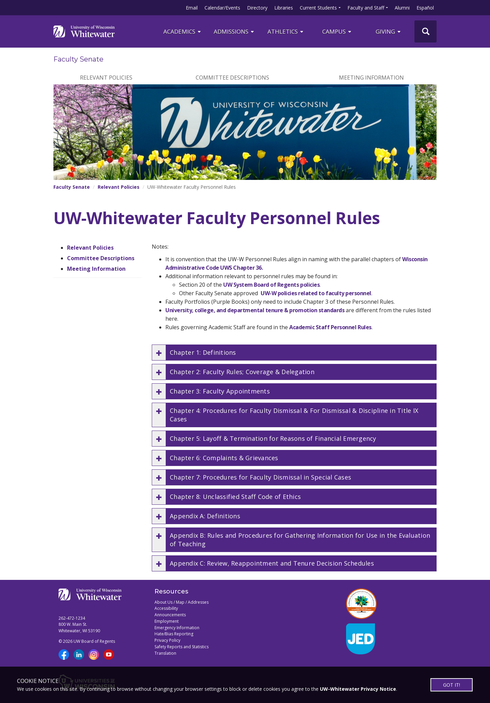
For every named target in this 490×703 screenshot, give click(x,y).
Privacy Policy (167, 640)
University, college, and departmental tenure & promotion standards (254, 310)
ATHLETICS (285, 31)
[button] (294, 352)
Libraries (283, 7)
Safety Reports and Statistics (181, 647)
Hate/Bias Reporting (173, 634)
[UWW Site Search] (425, 31)
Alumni (402, 7)
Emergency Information (176, 628)
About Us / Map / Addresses (181, 602)
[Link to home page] (84, 31)
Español (425, 7)
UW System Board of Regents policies (271, 284)
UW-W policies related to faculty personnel (316, 293)
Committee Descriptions (232, 77)
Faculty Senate (78, 59)
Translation (165, 653)
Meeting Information (371, 77)
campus (337, 31)
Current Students (318, 7)
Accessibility (166, 608)
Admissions (234, 31)
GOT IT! (451, 685)
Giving (389, 31)
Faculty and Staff (365, 7)
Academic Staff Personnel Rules (330, 327)
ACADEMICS (182, 31)
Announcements (170, 615)
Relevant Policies (106, 77)
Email (192, 7)
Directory (257, 7)
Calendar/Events (222, 7)
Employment (166, 621)
